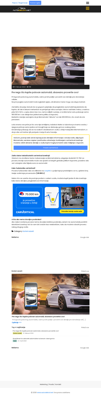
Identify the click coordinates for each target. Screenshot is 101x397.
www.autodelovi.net (45, 392)
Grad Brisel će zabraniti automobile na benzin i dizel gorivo (34, 339)
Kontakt (58, 384)
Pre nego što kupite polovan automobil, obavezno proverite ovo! (38, 316)
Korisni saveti (28, 231)
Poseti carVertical (50, 148)
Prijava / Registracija (20, 3)
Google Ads (84, 237)
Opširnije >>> (16, 322)
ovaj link (47, 171)
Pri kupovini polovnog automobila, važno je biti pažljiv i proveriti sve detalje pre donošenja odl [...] (49, 320)
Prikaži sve (85, 271)
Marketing (43, 384)
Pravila (51, 384)
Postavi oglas (35, 3)
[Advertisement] (56, 29)
